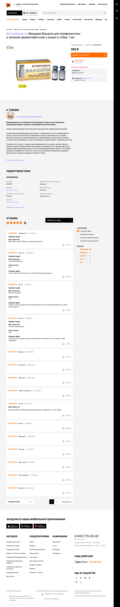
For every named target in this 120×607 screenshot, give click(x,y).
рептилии (88, 19)
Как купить (34, 557)
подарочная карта (67, 4)
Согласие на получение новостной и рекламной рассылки (88, 592)
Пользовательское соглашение (47, 599)
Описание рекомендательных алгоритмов (90, 596)
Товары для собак (12, 549)
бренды (98, 19)
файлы (28, 596)
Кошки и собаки (12, 202)
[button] (89, 62)
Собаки (41, 19)
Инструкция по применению (29, 117)
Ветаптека (77, 19)
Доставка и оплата (37, 561)
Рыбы (59, 19)
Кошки (32, 19)
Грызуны (50, 19)
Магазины (56, 542)
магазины (82, 4)
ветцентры (102, 4)
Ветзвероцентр (17, 33)
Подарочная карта (13, 542)
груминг (92, 4)
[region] (56, 19)
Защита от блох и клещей (15, 553)
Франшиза (56, 553)
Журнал (32, 568)
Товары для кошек (13, 545)
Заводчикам (34, 553)
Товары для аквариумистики (16, 557)
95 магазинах (84, 78)
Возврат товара (35, 565)
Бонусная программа (37, 549)
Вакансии (56, 549)
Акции (32, 542)
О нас (55, 545)
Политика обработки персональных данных (51, 591)
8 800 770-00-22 (87, 536)
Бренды (32, 545)
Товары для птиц (12, 572)
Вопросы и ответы (36, 572)
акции (24, 19)
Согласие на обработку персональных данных (49, 595)
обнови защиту (12, 19)
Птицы (67, 19)
